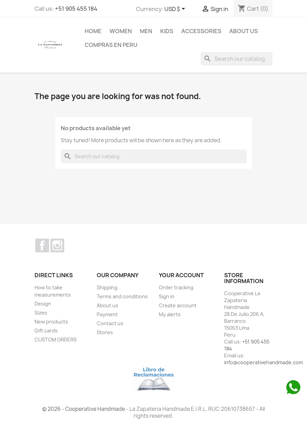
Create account (177, 305)
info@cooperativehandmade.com (263, 362)
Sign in (166, 296)
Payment (107, 314)
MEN (146, 31)
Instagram (57, 245)
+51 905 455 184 (76, 8)
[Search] (236, 59)
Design (43, 303)
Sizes (41, 312)
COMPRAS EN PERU (111, 45)
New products (51, 321)
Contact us (110, 323)
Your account (181, 275)
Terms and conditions (122, 296)
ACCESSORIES (201, 31)
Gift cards (46, 330)
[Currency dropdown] (176, 9)
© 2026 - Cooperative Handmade (84, 409)
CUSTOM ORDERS (56, 339)
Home (93, 31)
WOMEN (120, 31)
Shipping (107, 287)
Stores (105, 332)
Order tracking (176, 287)
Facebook (42, 245)
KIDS (166, 31)
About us (243, 31)
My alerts (170, 314)
